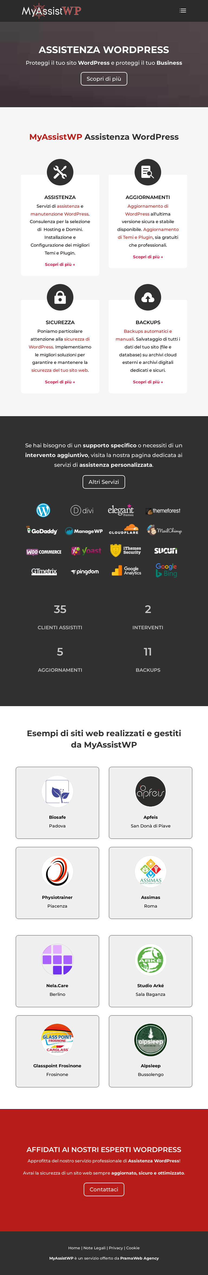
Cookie (133, 1247)
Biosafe (57, 817)
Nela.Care (57, 985)
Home (74, 1247)
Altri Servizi (104, 482)
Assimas (150, 897)
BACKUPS (148, 322)
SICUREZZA (60, 322)
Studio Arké (150, 985)
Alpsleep (151, 1065)
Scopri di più (104, 79)
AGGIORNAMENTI (148, 197)
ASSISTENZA (60, 197)
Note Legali (94, 1247)
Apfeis (151, 817)
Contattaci (104, 1189)
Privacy (116, 1247)
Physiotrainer (57, 897)
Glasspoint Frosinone (57, 1065)
